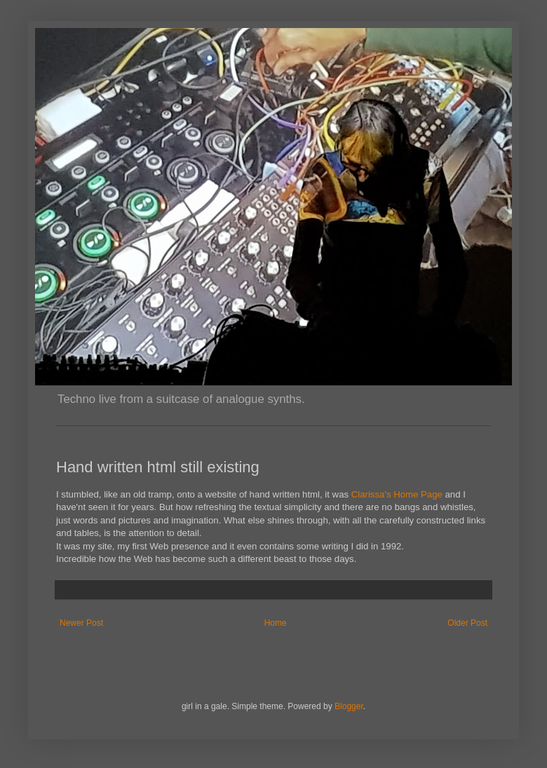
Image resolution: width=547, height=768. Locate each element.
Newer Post (81, 623)
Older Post (467, 623)
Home (275, 623)
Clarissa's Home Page (397, 494)
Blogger (349, 706)
